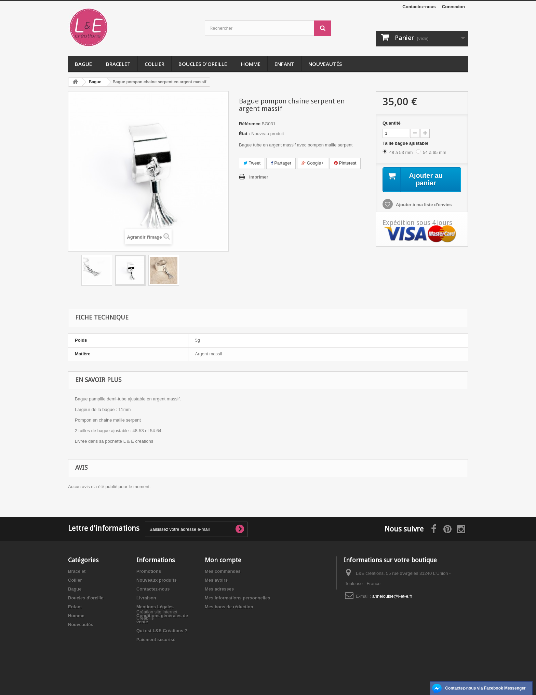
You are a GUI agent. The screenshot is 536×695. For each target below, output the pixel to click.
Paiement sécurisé (155, 639)
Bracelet (118, 63)
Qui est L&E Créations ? (161, 630)
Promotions (148, 571)
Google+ (313, 163)
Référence (249, 123)
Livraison (146, 597)
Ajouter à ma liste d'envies (423, 205)
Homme (250, 63)
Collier (154, 63)
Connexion (453, 6)
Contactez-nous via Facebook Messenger (485, 688)
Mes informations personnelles (237, 597)
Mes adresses (219, 589)
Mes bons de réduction (229, 606)
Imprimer (258, 177)
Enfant (284, 63)
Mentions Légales (155, 606)
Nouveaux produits (156, 580)
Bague (83, 63)
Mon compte (223, 560)
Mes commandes (223, 571)
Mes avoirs (216, 580)
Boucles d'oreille (202, 63)
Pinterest (345, 163)
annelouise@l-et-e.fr (392, 596)
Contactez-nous (419, 6)
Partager (281, 163)
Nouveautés (325, 63)
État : (244, 133)
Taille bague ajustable (406, 143)
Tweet (251, 163)
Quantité (392, 123)
